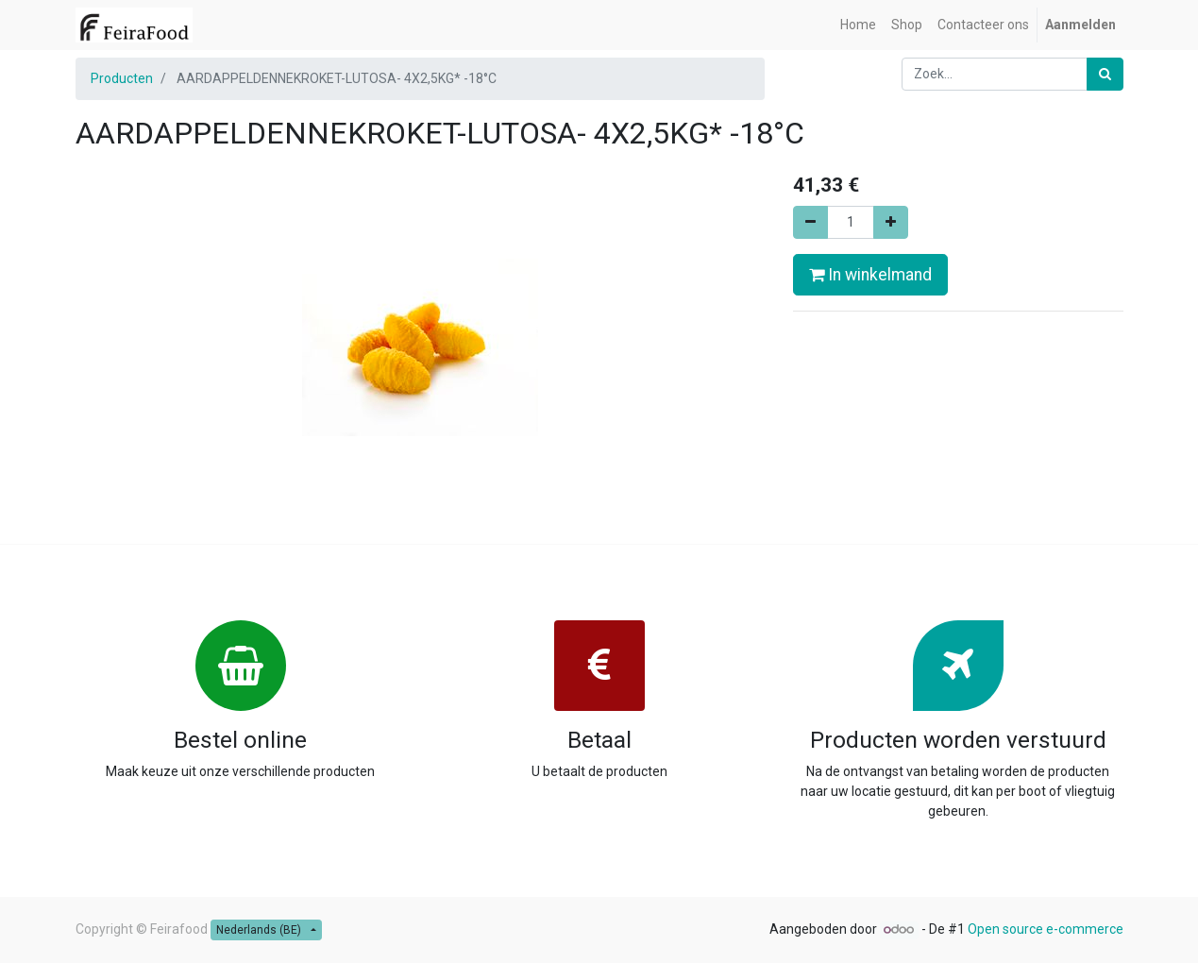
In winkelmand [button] (870, 274)
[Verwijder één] (810, 222)
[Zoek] (1105, 74)
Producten (122, 78)
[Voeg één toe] (890, 222)
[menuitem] (858, 25)
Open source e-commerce (1045, 929)
